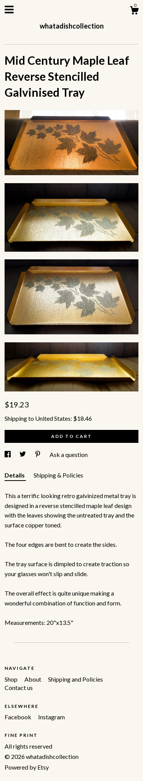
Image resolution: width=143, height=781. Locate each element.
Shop (12, 679)
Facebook (18, 716)
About (33, 679)
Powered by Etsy (27, 767)
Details (15, 475)
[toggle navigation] (9, 9)
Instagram (51, 716)
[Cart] (134, 11)
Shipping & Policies (58, 475)
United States (53, 418)
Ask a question (69, 454)
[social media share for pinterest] (38, 454)
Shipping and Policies (75, 679)
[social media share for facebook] (8, 454)
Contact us (19, 687)
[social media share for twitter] (23, 454)
